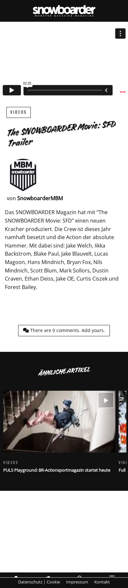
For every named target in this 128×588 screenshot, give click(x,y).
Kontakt (102, 582)
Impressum (77, 582)
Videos (18, 112)
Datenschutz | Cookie (39, 582)
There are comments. (64, 330)
